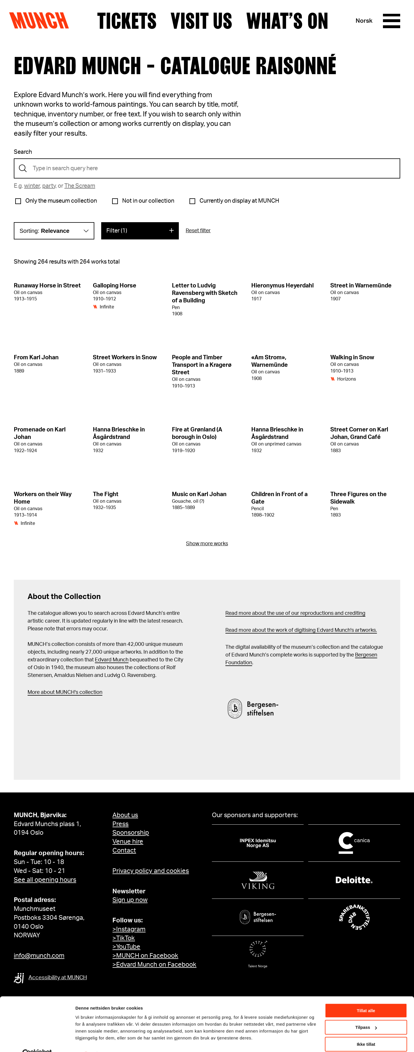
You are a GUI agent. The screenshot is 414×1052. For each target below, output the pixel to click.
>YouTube (126, 947)
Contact (124, 850)
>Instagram (128, 929)
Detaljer (83, 1040)
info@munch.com (39, 956)
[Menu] (391, 21)
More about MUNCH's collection (65, 692)
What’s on (287, 21)
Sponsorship (130, 833)
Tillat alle (366, 997)
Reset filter (198, 230)
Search (23, 152)
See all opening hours (45, 880)
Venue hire (127, 841)
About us (125, 815)
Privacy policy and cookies (150, 871)
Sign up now (129, 900)
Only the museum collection (61, 201)
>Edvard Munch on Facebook (154, 964)
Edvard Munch (112, 660)
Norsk (364, 21)
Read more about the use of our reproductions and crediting (295, 613)
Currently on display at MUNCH (239, 201)
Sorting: (44, 231)
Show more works (207, 543)
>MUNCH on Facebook (145, 956)
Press (120, 824)
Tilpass (366, 1014)
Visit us (201, 21)
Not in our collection (148, 201)
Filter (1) (116, 231)
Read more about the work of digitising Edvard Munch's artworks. (301, 630)
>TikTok (123, 938)
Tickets (127, 21)
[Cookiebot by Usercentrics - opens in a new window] (37, 1040)
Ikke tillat (366, 1031)
